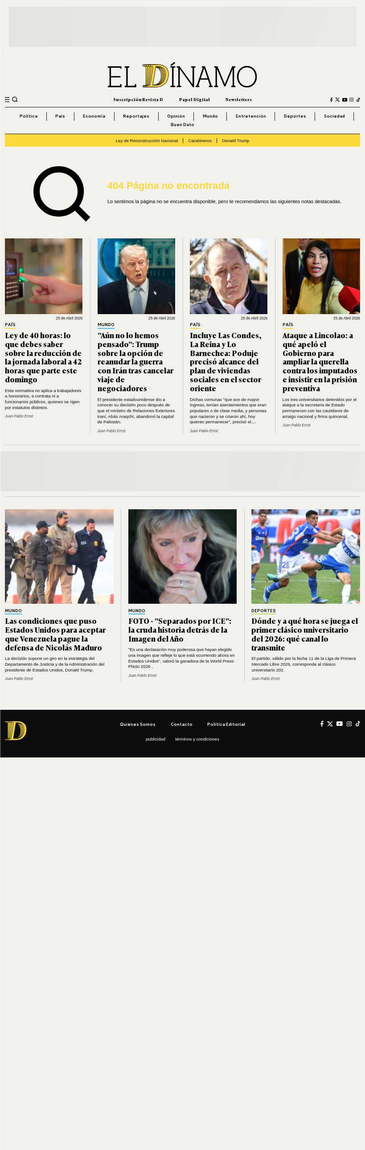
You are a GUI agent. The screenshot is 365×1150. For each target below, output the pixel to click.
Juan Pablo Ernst (19, 416)
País (60, 116)
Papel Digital (194, 99)
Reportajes (136, 116)
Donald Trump (235, 140)
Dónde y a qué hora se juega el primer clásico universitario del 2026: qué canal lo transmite (304, 634)
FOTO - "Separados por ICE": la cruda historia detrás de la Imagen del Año (179, 629)
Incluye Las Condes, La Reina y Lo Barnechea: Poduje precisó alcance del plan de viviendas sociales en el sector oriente (226, 361)
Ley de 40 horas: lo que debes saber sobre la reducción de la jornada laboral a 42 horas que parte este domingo (43, 357)
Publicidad (155, 739)
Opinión (176, 116)
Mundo (210, 116)
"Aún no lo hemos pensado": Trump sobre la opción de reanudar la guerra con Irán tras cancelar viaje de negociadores (135, 361)
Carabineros (200, 140)
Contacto (182, 724)
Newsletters (239, 99)
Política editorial (226, 724)
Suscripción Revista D (138, 99)
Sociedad (334, 116)
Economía (94, 116)
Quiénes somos (138, 724)
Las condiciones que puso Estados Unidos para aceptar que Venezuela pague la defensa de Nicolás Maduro (55, 634)
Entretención (251, 116)
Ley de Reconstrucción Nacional (147, 140)
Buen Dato (182, 124)
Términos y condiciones (197, 739)
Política (28, 116)
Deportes (295, 116)
